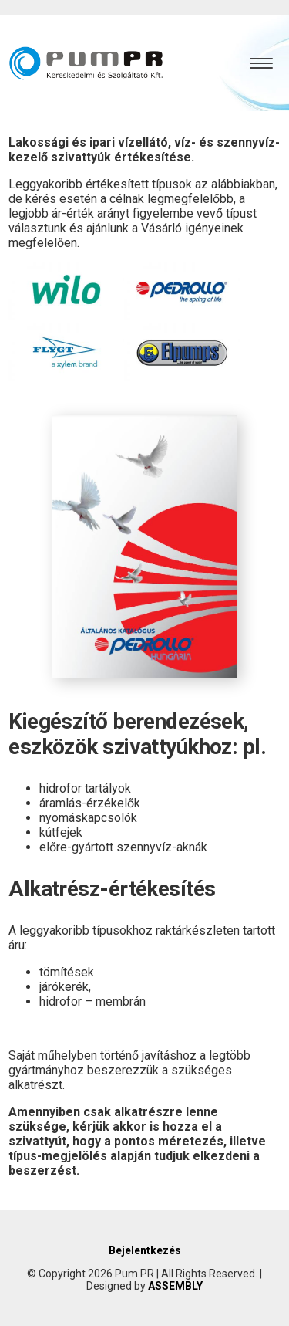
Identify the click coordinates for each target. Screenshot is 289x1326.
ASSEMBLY (175, 1286)
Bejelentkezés (145, 1250)
